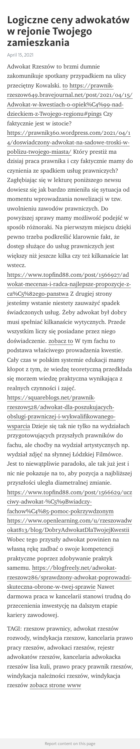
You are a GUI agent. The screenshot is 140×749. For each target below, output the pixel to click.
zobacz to (60, 341)
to (65, 85)
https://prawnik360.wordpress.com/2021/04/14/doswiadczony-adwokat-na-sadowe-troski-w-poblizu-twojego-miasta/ (69, 142)
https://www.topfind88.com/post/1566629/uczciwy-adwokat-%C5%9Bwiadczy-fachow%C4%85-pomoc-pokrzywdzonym (69, 502)
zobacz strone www (55, 685)
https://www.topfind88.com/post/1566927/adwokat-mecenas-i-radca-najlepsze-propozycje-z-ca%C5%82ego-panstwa (69, 284)
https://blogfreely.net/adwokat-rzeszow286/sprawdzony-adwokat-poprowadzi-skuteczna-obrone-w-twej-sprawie (69, 577)
